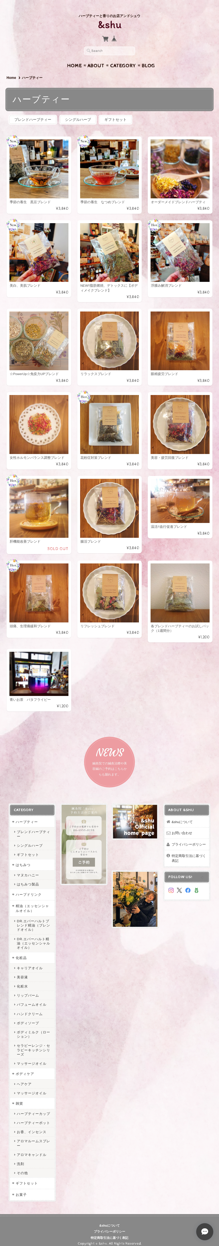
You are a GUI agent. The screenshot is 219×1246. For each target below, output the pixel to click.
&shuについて (182, 816)
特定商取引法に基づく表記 (189, 852)
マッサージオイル (31, 1058)
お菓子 (21, 1189)
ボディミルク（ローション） (33, 1029)
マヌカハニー (28, 869)
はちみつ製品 (28, 879)
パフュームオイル (31, 999)
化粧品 (21, 952)
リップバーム (28, 990)
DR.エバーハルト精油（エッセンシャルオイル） (33, 937)
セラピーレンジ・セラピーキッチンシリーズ (33, 1044)
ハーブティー (27, 816)
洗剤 (20, 1158)
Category (123, 60)
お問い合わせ (182, 827)
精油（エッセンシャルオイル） (32, 902)
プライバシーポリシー (189, 839)
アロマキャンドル (31, 1149)
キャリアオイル (30, 962)
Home (74, 60)
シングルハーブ (78, 114)
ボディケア (25, 1068)
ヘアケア (24, 1078)
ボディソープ (28, 1017)
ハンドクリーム (30, 1008)
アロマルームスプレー (33, 1138)
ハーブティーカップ (33, 1108)
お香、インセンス (31, 1126)
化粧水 (22, 981)
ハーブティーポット (33, 1117)
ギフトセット (115, 114)
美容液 (22, 971)
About (96, 60)
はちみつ (23, 859)
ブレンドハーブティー (32, 114)
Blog (148, 60)
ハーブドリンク (29, 889)
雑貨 (19, 1098)
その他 (22, 1167)
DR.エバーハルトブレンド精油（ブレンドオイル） (33, 919)
